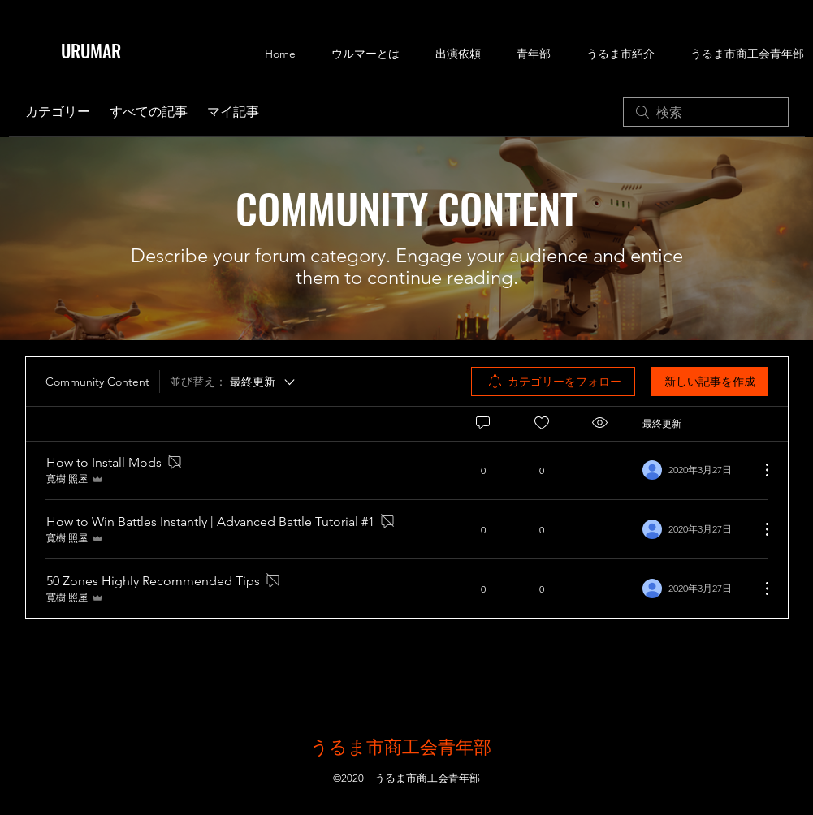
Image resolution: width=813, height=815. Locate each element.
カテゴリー (57, 111)
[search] (706, 112)
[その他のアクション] (758, 470)
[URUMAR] (103, 50)
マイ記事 (233, 111)
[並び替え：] (233, 381)
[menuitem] (553, 381)
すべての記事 (149, 111)
